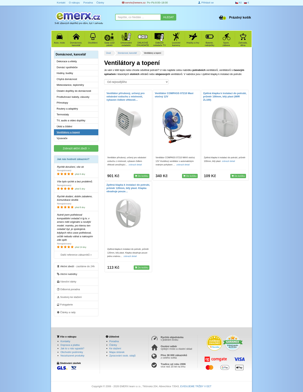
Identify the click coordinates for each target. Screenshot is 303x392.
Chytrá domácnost (67, 79)
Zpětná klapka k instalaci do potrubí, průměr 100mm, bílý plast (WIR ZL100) (225, 96)
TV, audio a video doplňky (71, 120)
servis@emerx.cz (134, 2)
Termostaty (63, 114)
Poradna (88, 2)
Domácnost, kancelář (127, 53)
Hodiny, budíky (65, 73)
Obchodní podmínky (71, 352)
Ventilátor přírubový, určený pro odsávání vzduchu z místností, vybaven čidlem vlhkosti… (125, 96)
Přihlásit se (206, 2)
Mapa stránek (117, 352)
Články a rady (66, 312)
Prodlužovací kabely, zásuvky (73, 96)
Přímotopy (62, 102)
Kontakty (65, 341)
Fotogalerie (65, 304)
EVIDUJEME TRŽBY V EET (195, 386)
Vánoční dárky (66, 281)
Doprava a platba (70, 345)
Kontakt (61, 2)
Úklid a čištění (64, 126)
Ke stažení (115, 348)
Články (100, 2)
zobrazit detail (135, 164)
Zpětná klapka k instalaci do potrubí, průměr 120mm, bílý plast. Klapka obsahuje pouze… (128, 188)
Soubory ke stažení (69, 297)
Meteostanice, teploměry (70, 84)
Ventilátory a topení (68, 132)
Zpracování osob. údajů (122, 355)
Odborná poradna (68, 289)
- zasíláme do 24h (76, 266)
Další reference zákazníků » (76, 254)
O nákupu (74, 2)
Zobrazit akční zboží (76, 148)
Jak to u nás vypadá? (72, 348)
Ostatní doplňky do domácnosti (74, 90)
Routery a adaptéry (67, 108)
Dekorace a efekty (67, 61)
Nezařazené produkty (72, 355)
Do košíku (141, 175)
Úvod (108, 53)
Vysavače (62, 138)
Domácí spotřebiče (67, 67)
